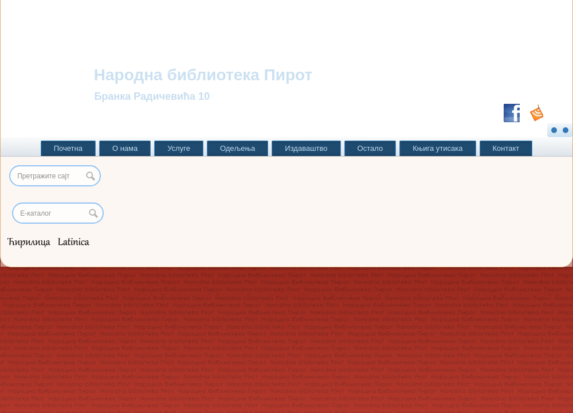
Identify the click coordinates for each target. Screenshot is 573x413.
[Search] (58, 213)
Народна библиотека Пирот (203, 75)
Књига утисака (437, 148)
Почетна (68, 148)
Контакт (506, 148)
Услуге (178, 148)
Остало (370, 148)
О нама (125, 148)
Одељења (237, 148)
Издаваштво (306, 148)
